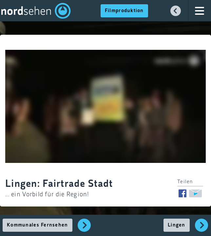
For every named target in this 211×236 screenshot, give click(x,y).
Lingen (176, 225)
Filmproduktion (124, 10)
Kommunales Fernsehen (37, 225)
